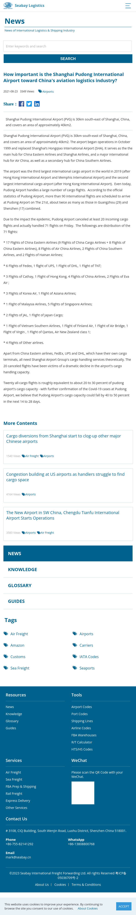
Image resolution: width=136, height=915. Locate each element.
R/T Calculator (82, 742)
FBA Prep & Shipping (21, 786)
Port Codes (80, 714)
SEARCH (68, 59)
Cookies (60, 884)
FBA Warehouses (84, 735)
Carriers (86, 645)
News (10, 707)
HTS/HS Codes (82, 749)
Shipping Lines (82, 721)
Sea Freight (19, 668)
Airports (48, 91)
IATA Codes (89, 656)
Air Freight (32, 456)
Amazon (17, 645)
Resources (16, 695)
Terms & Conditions (86, 884)
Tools (77, 695)
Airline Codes (81, 728)
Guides (11, 728)
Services (14, 760)
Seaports (87, 668)
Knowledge (14, 714)
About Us (42, 884)
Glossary (12, 721)
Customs (17, 656)
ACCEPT (123, 906)
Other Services (16, 807)
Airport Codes (82, 707)
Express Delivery (18, 800)
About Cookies (88, 908)
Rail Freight (14, 793)
